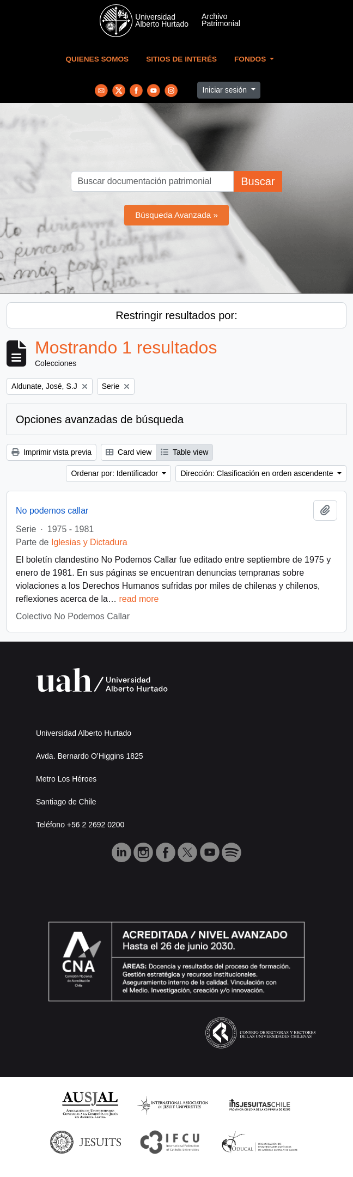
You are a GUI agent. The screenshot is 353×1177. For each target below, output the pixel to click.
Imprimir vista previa (51, 452)
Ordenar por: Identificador (115, 473)
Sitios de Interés (181, 59)
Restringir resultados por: (176, 315)
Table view (184, 452)
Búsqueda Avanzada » (176, 214)
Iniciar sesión (225, 90)
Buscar (258, 181)
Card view (128, 452)
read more (139, 598)
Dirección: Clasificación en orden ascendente (257, 473)
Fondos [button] (251, 59)
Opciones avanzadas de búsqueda (100, 419)
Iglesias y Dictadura (89, 542)
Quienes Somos (97, 59)
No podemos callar (52, 510)
